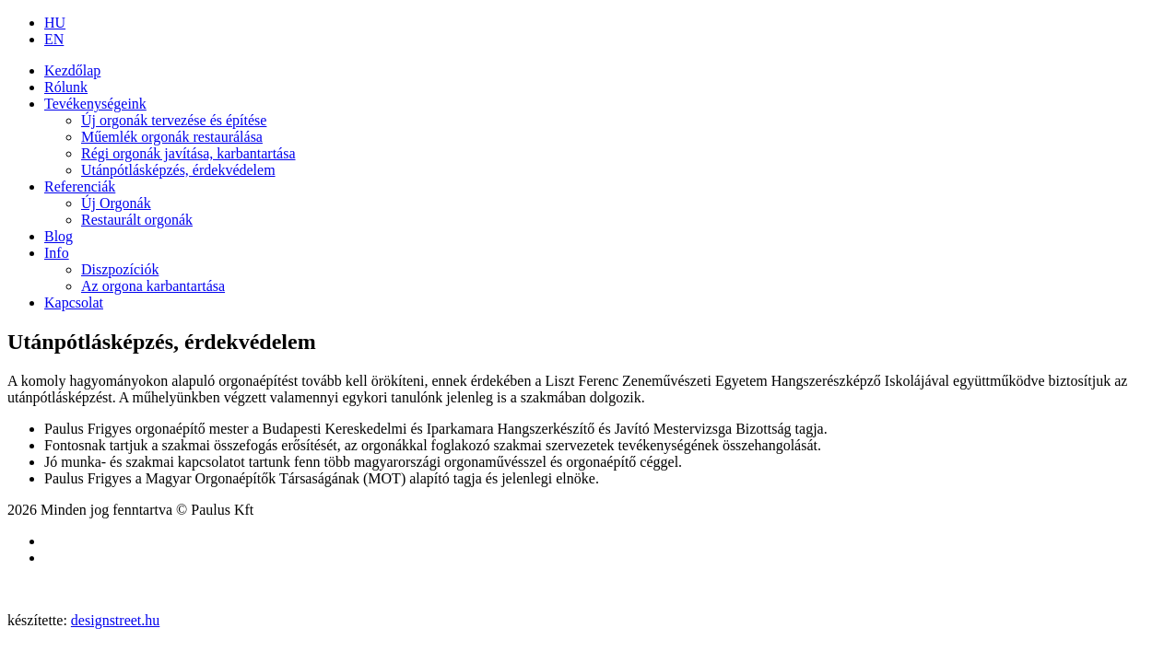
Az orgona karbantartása (153, 286)
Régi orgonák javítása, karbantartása (188, 153)
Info (56, 253)
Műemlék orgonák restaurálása (172, 137)
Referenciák (79, 186)
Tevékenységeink (95, 103)
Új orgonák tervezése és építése (173, 120)
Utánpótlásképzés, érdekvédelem (178, 170)
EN (54, 39)
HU (54, 22)
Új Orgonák (116, 203)
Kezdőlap (72, 70)
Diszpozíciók (120, 269)
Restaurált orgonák (137, 219)
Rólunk (66, 87)
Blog (58, 236)
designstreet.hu (115, 620)
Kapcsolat (73, 302)
